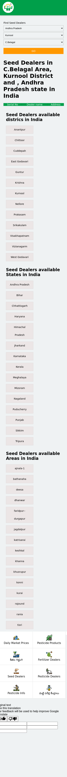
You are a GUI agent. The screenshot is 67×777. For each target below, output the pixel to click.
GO (33, 51)
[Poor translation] (12, 719)
